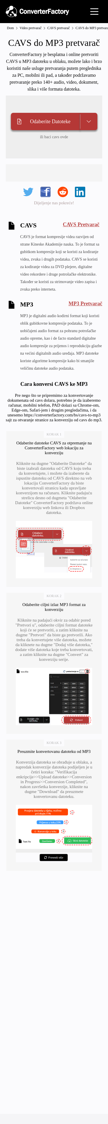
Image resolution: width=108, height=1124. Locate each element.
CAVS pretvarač (58, 28)
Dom (10, 28)
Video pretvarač (30, 28)
